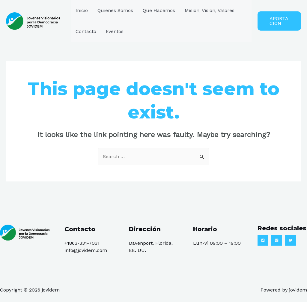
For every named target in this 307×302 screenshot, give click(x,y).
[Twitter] (290, 240)
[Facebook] (263, 240)
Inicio (82, 10)
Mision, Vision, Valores (209, 10)
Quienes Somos (115, 10)
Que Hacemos (159, 10)
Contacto (86, 31)
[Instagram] (276, 240)
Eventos (115, 31)
